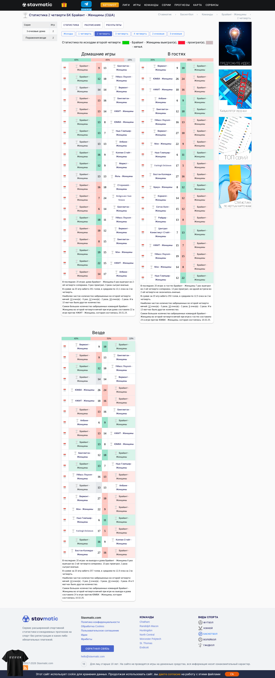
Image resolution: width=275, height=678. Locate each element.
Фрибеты (86, 639)
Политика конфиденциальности (100, 621)
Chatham (145, 621)
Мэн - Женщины (121, 252)
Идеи (84, 634)
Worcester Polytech (150, 638)
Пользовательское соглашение (100, 630)
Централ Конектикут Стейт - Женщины (160, 232)
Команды (151, 4)
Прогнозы (182, 4)
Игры (137, 4)
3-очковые (176, 33)
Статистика (71, 25)
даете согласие (169, 674)
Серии (166, 4)
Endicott (144, 647)
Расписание (93, 25)
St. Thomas (146, 643)
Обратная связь (97, 648)
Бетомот (109, 4)
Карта (197, 4)
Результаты (114, 25)
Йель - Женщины (121, 176)
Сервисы (212, 4)
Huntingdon (146, 630)
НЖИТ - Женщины (121, 111)
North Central (147, 634)
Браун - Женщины (160, 187)
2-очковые (158, 33)
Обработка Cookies (92, 626)
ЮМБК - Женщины (122, 122)
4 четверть (140, 33)
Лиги (126, 4)
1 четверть (84, 33)
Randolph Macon (149, 626)
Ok (232, 674)
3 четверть (121, 33)
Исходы (68, 33)
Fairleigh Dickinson (160, 165)
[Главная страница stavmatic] (37, 4)
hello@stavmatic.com (93, 656)
